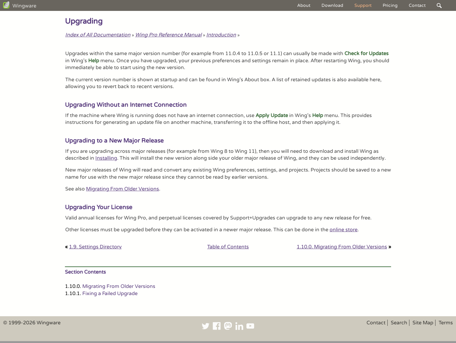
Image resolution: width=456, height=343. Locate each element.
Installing (106, 158)
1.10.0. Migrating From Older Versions (342, 247)
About (303, 5)
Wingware (24, 6)
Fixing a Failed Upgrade (110, 293)
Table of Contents (228, 247)
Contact (417, 5)
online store (344, 230)
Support (363, 5)
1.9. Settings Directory (95, 247)
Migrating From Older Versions (122, 189)
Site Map (423, 323)
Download (332, 5)
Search (399, 323)
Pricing (390, 5)
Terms (446, 323)
